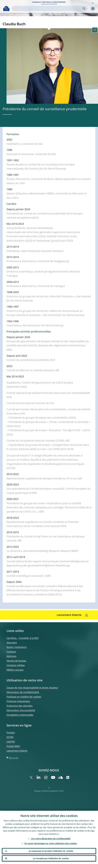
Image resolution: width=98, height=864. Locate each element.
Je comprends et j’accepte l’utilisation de (51, 850)
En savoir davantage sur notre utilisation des (51, 843)
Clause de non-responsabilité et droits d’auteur (32, 687)
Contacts (11, 651)
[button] (93, 3)
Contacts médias (16, 665)
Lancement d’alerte (17, 750)
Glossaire (12, 642)
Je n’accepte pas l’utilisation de (51, 858)
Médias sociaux (15, 669)
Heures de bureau (16, 660)
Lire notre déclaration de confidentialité (50, 838)
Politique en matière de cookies (24, 696)
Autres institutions (17, 647)
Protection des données (20, 705)
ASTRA (10, 737)
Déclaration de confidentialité (23, 692)
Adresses (11, 656)
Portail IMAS (13, 746)
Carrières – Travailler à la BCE (23, 638)
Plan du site (13, 758)
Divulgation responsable (20, 714)
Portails (11, 732)
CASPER (11, 741)
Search (84, 8)
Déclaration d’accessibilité (21, 710)
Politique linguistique (18, 701)
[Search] (47, 8)
